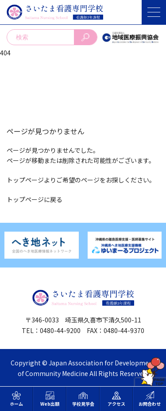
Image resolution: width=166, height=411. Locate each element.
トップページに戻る (34, 199)
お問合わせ (150, 399)
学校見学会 (83, 399)
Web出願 (49, 399)
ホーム (16, 399)
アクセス (116, 399)
